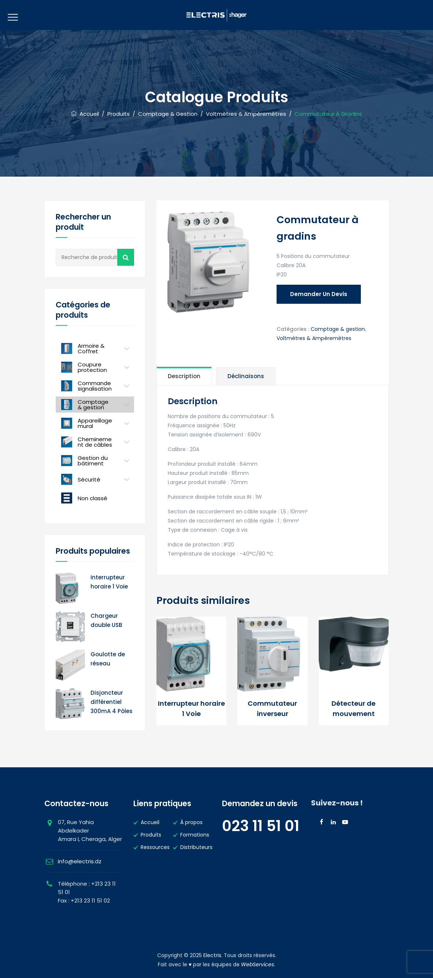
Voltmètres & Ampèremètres (314, 338)
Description (184, 376)
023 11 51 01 (260, 826)
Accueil (85, 114)
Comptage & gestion (338, 329)
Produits (151, 834)
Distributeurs (196, 847)
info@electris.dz (79, 861)
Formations (194, 834)
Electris (212, 955)
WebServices (257, 964)
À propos (191, 822)
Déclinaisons (245, 376)
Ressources (155, 847)
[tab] (184, 376)
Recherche (125, 257)
